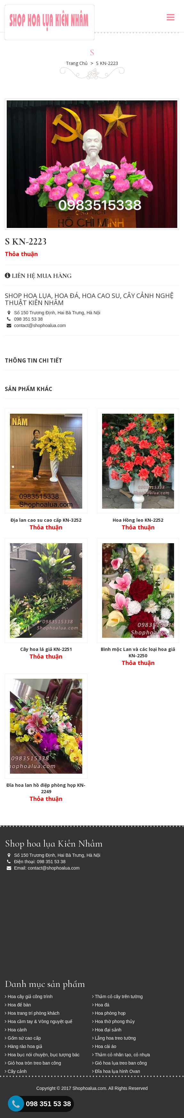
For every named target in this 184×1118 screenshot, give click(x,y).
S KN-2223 (107, 63)
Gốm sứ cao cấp (23, 1038)
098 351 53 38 (24, 319)
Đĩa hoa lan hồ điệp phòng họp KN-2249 (45, 788)
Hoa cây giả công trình (28, 996)
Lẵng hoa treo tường (114, 1038)
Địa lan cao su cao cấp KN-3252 (46, 520)
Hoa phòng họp (109, 1013)
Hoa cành (16, 1029)
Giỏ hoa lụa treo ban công (119, 1063)
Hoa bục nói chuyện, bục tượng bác (42, 1054)
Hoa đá (100, 1004)
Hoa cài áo (104, 1046)
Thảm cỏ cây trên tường (117, 996)
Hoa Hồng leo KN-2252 (138, 520)
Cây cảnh (16, 1071)
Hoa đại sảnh (107, 1029)
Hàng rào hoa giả (23, 1046)
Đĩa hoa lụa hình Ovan (116, 1071)
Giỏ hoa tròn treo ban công (33, 1063)
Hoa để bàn (18, 1004)
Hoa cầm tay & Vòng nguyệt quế (38, 1021)
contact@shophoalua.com (35, 325)
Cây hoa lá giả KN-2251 (46, 649)
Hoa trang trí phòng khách (32, 1013)
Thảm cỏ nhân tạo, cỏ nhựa (121, 1054)
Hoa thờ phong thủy (113, 1021)
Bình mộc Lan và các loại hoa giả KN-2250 (138, 652)
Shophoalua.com (89, 1088)
